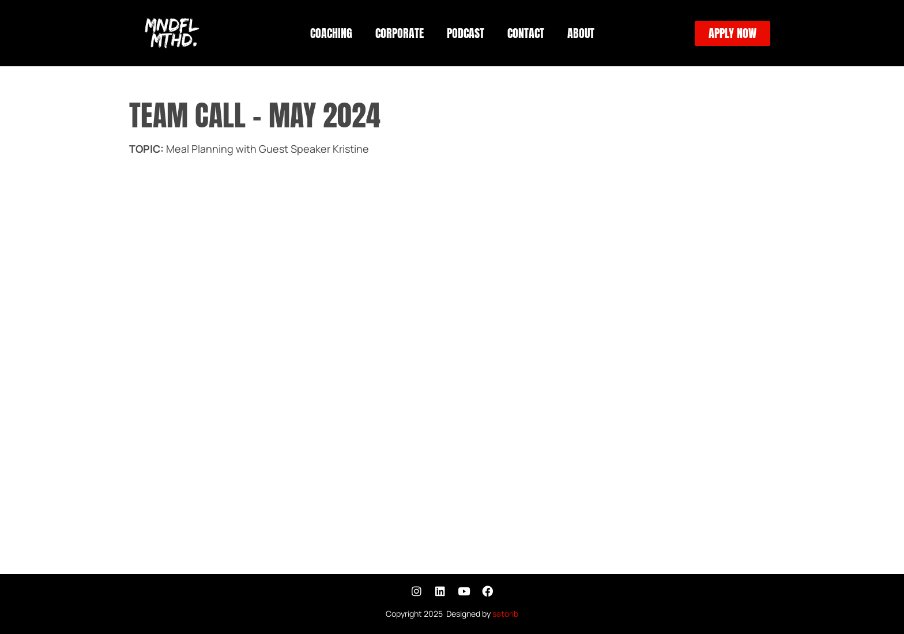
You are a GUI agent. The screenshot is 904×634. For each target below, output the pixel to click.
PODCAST (465, 33)
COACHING (331, 33)
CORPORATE (399, 33)
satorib (505, 613)
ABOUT (580, 33)
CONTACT (525, 33)
